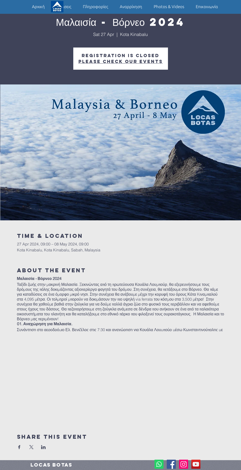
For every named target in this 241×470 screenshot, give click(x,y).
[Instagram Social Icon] (183, 464)
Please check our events (120, 61)
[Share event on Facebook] (19, 447)
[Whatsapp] (159, 464)
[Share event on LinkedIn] (43, 447)
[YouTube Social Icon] (195, 464)
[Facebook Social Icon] (171, 464)
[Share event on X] (31, 447)
